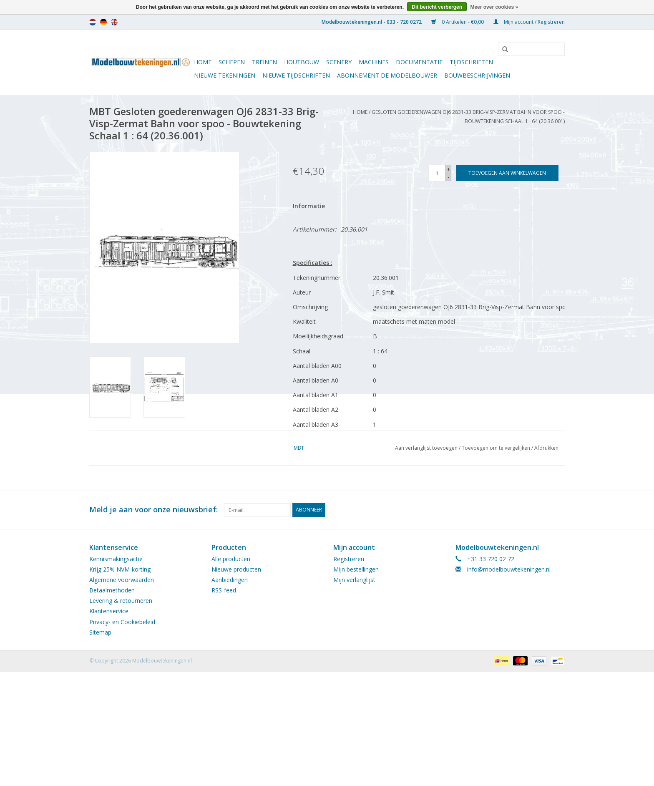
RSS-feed (223, 590)
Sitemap (100, 632)
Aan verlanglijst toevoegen (426, 447)
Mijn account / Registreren (529, 21)
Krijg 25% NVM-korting (120, 569)
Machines (374, 62)
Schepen (232, 62)
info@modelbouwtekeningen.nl (509, 569)
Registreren (348, 559)
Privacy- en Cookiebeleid (122, 622)
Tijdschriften (471, 62)
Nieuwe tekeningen (224, 75)
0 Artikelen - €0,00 (458, 21)
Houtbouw (301, 62)
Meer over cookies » (494, 7)
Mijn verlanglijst (354, 580)
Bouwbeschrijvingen (477, 75)
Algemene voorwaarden (121, 580)
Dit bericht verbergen (437, 7)
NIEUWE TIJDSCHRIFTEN (296, 75)
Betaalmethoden (112, 590)
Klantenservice (108, 611)
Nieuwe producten (236, 569)
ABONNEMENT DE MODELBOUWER (387, 75)
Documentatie (419, 62)
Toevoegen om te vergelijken (496, 447)
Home (202, 62)
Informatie (309, 206)
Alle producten (230, 559)
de (103, 22)
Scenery (339, 62)
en (114, 22)
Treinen (264, 62)
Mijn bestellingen (356, 569)
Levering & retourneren (120, 601)
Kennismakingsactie (116, 559)
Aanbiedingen (229, 580)
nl (92, 22)
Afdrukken (546, 447)
